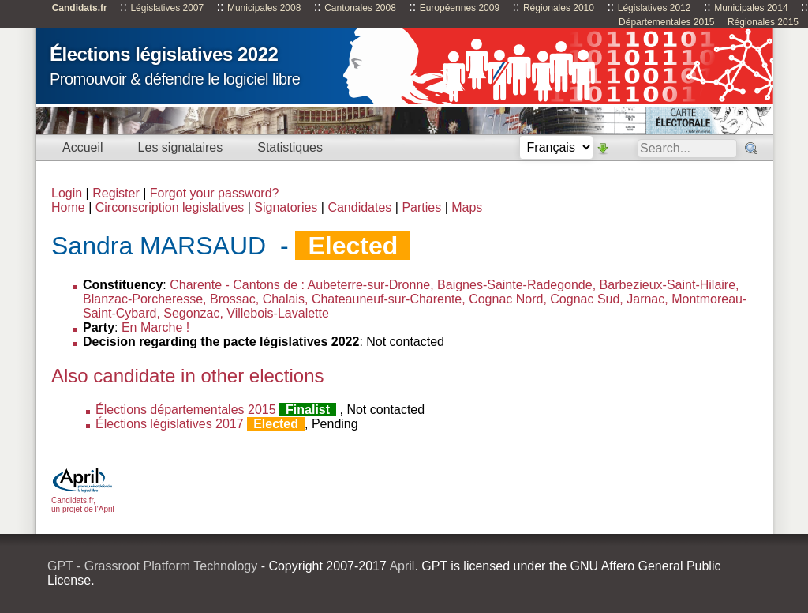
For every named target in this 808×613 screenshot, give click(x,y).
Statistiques (290, 147)
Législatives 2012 (654, 7)
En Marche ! (155, 327)
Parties (421, 207)
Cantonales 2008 (360, 7)
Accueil (82, 147)
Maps (466, 207)
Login (66, 193)
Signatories (285, 207)
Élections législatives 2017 (169, 424)
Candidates (359, 207)
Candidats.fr (79, 7)
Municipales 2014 (750, 7)
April (401, 566)
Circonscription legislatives (170, 207)
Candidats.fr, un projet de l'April (82, 500)
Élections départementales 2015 (185, 409)
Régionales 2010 (558, 7)
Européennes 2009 (459, 7)
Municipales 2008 (264, 7)
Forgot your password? (214, 193)
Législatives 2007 (167, 7)
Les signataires (180, 147)
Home (68, 207)
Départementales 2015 (666, 22)
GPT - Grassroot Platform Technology (152, 566)
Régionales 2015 (763, 22)
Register (116, 193)
